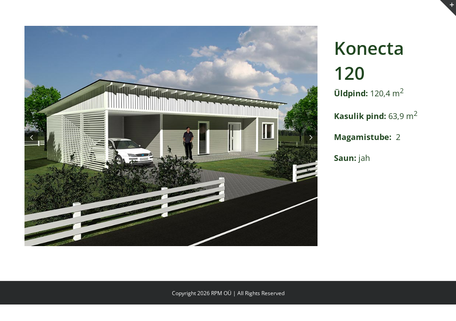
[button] (31, 137)
